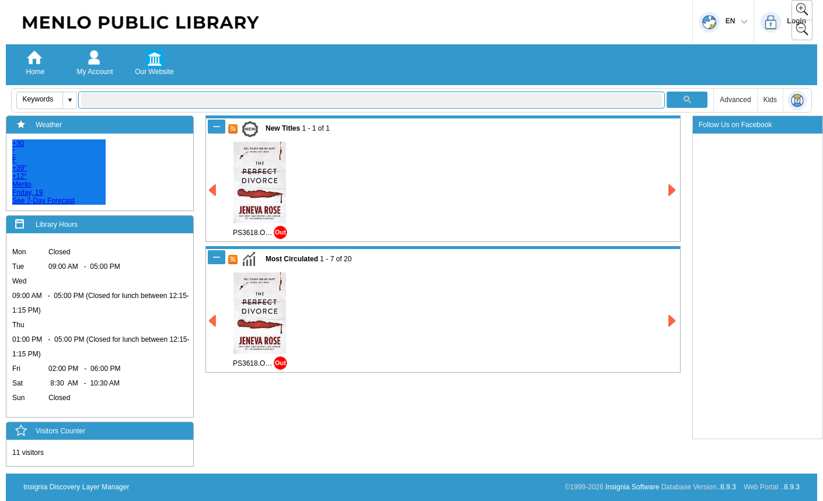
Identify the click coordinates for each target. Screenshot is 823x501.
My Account (94, 72)
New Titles (283, 128)
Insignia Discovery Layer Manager (76, 487)
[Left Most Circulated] (213, 321)
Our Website (154, 72)
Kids (770, 100)
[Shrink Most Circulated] (216, 257)
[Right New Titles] (672, 190)
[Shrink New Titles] (216, 127)
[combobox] (40, 99)
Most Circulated (292, 259)
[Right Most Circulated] (672, 321)
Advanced (735, 100)
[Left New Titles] (213, 190)
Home (35, 72)
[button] (69, 100)
